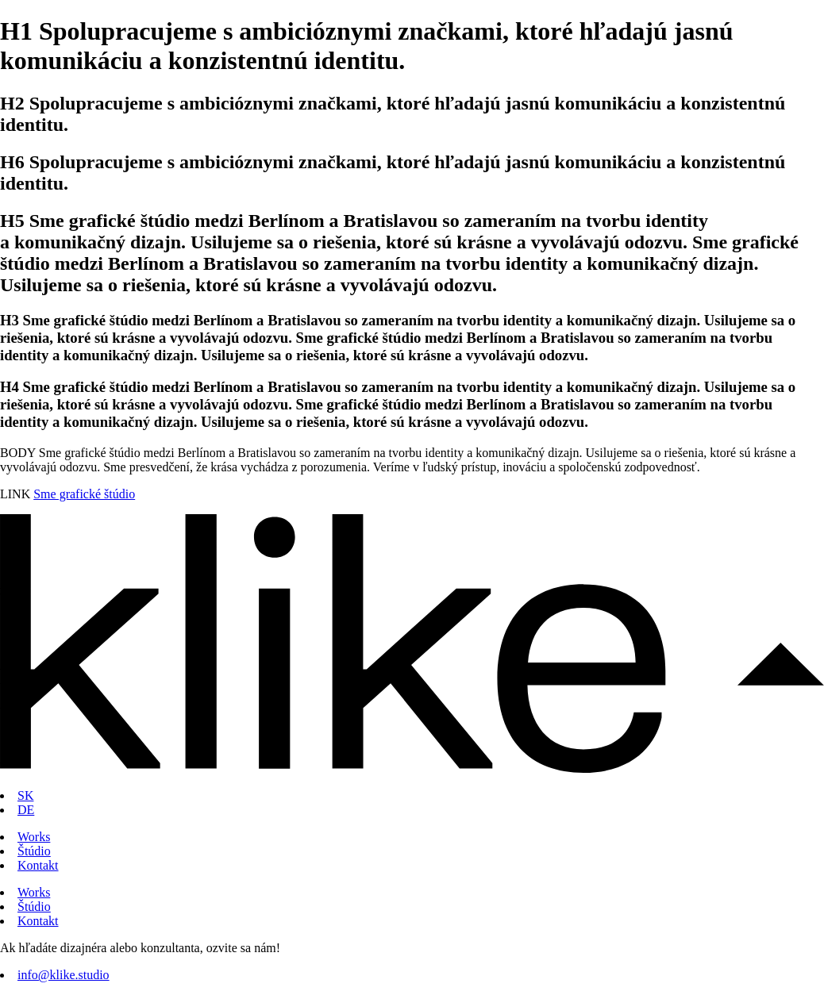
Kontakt (38, 865)
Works (33, 836)
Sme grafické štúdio (84, 494)
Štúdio (34, 851)
